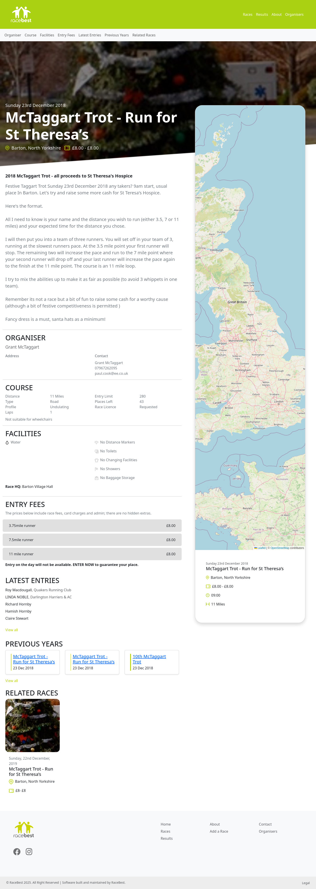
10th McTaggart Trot (149, 659)
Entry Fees (66, 35)
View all (11, 629)
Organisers (294, 14)
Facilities (47, 35)
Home (166, 824)
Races (247, 14)
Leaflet (260, 548)
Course (30, 35)
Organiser (12, 35)
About (277, 14)
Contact (265, 824)
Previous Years (117, 35)
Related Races (143, 35)
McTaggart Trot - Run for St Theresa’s (34, 659)
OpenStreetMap (279, 548)
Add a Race (219, 831)
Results (262, 14)
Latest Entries (90, 35)
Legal (306, 883)
